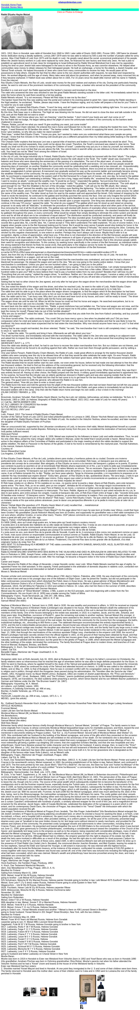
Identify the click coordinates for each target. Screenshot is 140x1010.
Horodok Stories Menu (12, 7)
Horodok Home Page (11, 5)
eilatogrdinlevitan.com (70, 2)
